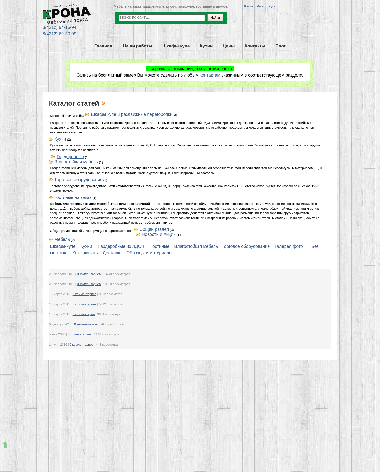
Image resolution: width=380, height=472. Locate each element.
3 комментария (84, 314)
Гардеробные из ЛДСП (121, 246)
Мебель (62, 239)
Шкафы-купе (62, 246)
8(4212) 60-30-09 (59, 33)
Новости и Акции (159, 234)
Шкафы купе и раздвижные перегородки (131, 114)
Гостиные (160, 246)
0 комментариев (89, 274)
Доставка (112, 253)
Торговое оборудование (78, 179)
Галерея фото (289, 246)
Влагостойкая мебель (76, 161)
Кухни (60, 139)
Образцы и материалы (149, 253)
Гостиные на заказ (72, 197)
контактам (210, 75)
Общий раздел (154, 229)
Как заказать (85, 253)
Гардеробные (70, 156)
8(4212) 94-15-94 (59, 27)
